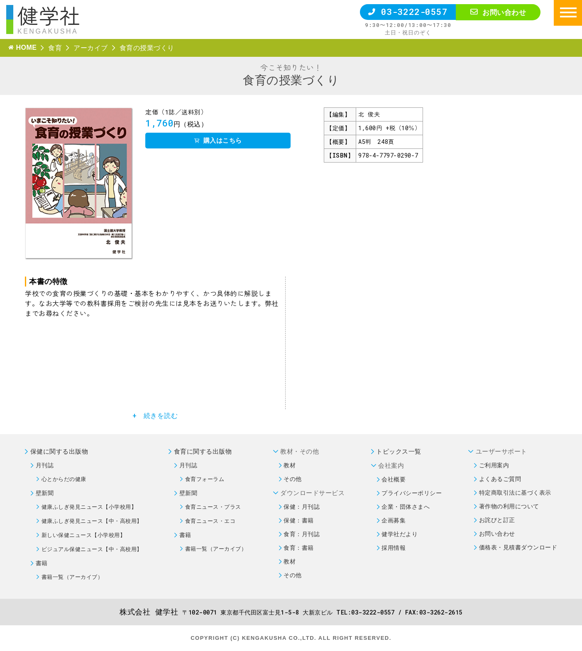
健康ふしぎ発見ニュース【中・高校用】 (92, 521)
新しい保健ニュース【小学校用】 (84, 535)
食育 (55, 47)
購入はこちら (218, 140)
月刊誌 (45, 465)
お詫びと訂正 (497, 520)
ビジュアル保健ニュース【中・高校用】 (92, 549)
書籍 (42, 563)
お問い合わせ (498, 12)
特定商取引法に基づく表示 (515, 492)
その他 (293, 479)
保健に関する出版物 (59, 451)
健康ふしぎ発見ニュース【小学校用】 (89, 506)
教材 (290, 465)
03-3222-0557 (408, 11)
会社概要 (393, 479)
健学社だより (399, 534)
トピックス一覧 (398, 451)
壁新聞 (45, 493)
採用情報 (393, 547)
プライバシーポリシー (411, 493)
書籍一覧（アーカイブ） (72, 577)
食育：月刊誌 (302, 534)
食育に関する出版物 (203, 451)
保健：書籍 (299, 520)
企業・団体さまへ (405, 506)
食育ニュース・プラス (213, 506)
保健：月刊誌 (302, 506)
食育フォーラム (205, 479)
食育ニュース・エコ (210, 521)
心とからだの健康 (64, 479)
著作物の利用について (509, 506)
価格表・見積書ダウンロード (518, 547)
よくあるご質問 (500, 479)
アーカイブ (90, 47)
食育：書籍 (299, 547)
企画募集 (393, 520)
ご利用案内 (494, 465)
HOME (26, 47)
